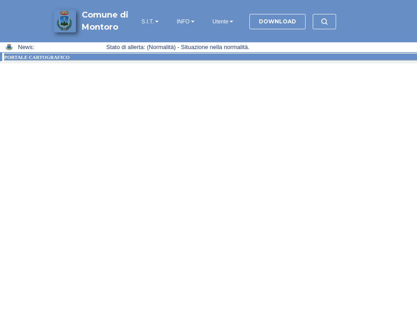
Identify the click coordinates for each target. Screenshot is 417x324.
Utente (220, 21)
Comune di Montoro (105, 21)
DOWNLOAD (277, 21)
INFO (183, 21)
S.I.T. (148, 21)
